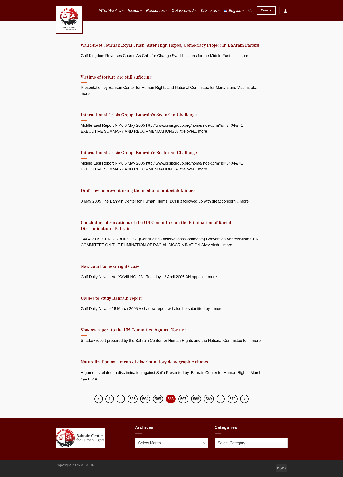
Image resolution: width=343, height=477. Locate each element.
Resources (157, 10)
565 (158, 399)
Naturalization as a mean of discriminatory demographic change (145, 362)
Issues (135, 10)
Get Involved (184, 10)
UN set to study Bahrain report (111, 298)
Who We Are (111, 10)
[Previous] (98, 399)
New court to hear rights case (110, 267)
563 (132, 399)
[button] (250, 10)
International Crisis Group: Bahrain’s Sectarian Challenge (139, 115)
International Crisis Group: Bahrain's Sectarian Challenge (139, 153)
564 (145, 399)
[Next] (245, 399)
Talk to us (210, 10)
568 (196, 399)
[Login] (285, 10)
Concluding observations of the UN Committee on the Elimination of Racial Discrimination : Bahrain (156, 226)
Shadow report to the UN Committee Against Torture (133, 330)
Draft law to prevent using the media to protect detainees (138, 191)
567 (183, 399)
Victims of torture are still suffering (116, 77)
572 (233, 399)
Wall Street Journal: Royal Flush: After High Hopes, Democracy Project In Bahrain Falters (170, 45)
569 (209, 399)
